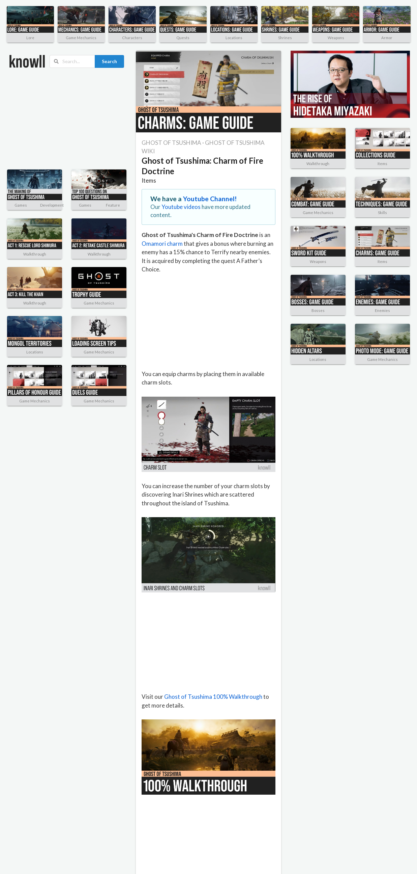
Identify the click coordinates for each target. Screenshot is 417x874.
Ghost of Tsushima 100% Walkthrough (213, 696)
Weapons (336, 37)
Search (109, 61)
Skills (382, 212)
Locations (234, 37)
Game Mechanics (81, 37)
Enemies (382, 310)
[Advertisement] (55, 119)
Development (52, 205)
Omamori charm (162, 243)
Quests (182, 37)
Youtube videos (181, 206)
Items (149, 180)
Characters (132, 37)
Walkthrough (34, 254)
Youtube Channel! (210, 199)
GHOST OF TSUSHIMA (171, 142)
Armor (386, 37)
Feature (113, 205)
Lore (30, 37)
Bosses (318, 310)
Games (20, 205)
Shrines (285, 37)
